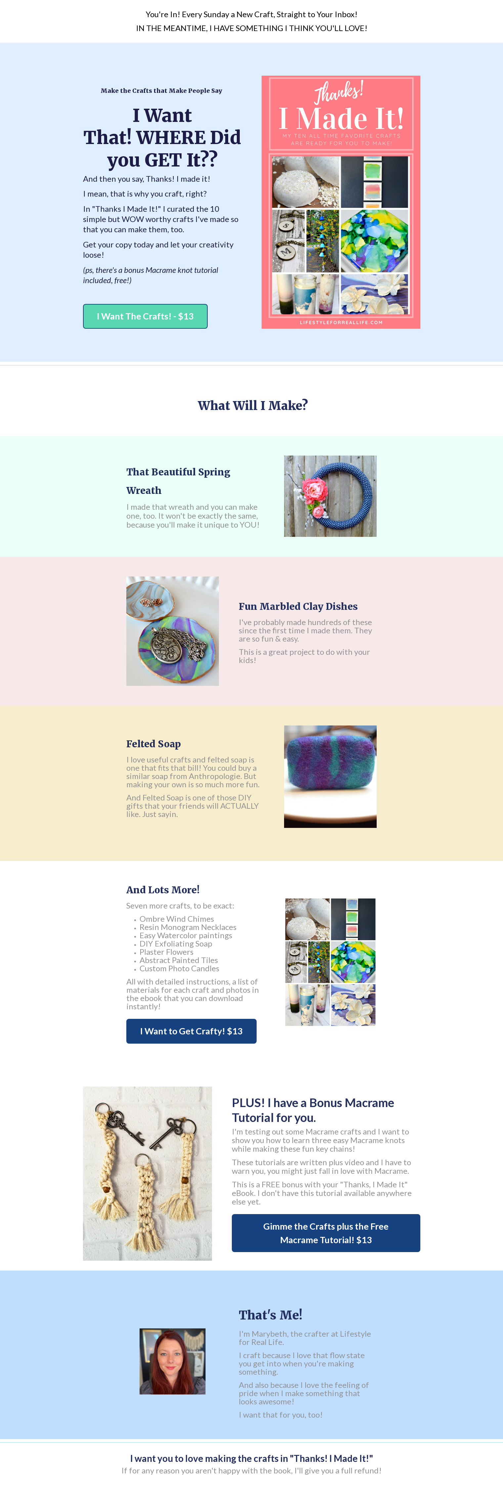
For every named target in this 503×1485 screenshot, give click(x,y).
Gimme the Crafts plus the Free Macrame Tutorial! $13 (326, 1233)
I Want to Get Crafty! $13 (191, 1030)
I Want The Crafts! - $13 (145, 316)
